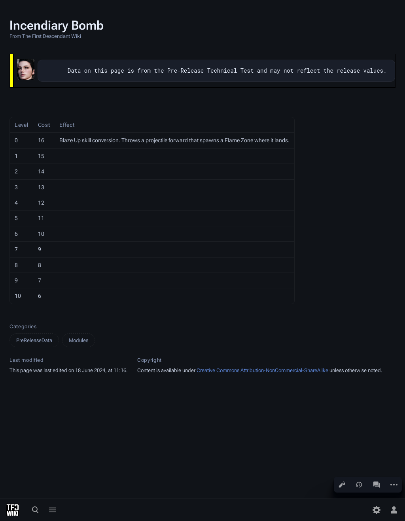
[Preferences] (376, 510)
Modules (78, 340)
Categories (23, 326)
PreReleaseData (34, 340)
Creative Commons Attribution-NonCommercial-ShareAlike (262, 370)
